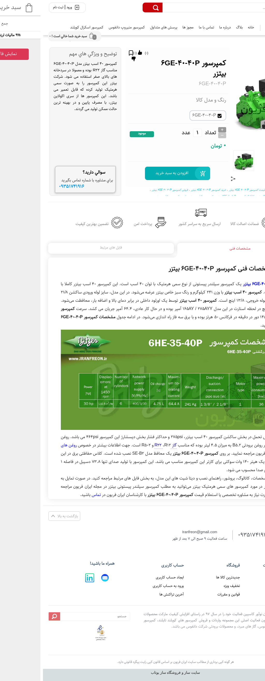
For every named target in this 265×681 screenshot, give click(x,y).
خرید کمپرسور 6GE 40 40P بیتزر (165, 190)
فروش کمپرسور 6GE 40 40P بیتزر (127, 190)
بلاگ (196, 27)
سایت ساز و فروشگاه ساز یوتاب (132, 673)
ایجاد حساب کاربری (127, 577)
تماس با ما (163, 27)
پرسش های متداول (120, 27)
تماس (53, 495)
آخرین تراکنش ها (128, 594)
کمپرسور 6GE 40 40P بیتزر (240, 190)
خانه (208, 27)
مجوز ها (145, 27)
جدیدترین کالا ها (185, 577)
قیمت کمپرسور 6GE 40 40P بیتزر (204, 190)
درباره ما (182, 27)
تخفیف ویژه (189, 586)
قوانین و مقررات (185, 594)
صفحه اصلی (244, 577)
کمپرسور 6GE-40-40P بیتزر (223, 284)
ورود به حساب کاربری (125, 586)
